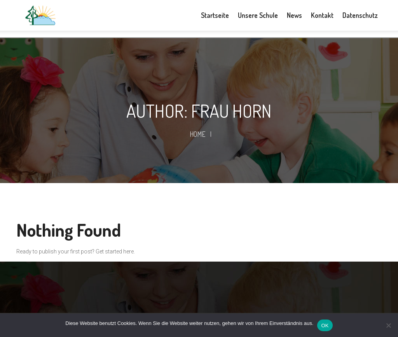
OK (324, 325)
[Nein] (388, 325)
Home (198, 134)
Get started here (115, 251)
